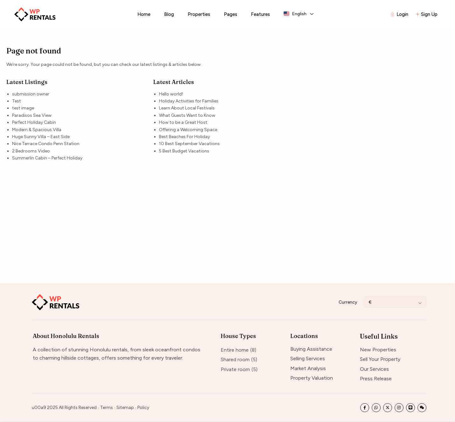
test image (23, 108)
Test (16, 101)
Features (260, 14)
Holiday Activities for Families (188, 101)
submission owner (30, 94)
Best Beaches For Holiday (184, 136)
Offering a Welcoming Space (188, 129)
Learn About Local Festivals (187, 108)
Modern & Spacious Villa (36, 129)
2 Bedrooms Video (31, 151)
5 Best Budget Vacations (184, 151)
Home (143, 14)
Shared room (235, 359)
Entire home (235, 350)
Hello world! (171, 94)
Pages (230, 14)
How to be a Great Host (183, 122)
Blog (169, 14)
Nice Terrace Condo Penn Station (45, 143)
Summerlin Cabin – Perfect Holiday (47, 158)
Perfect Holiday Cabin (34, 122)
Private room (235, 369)
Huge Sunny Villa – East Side (41, 136)
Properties (199, 14)
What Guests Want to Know (187, 115)
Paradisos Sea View (32, 115)
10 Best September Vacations (189, 143)
